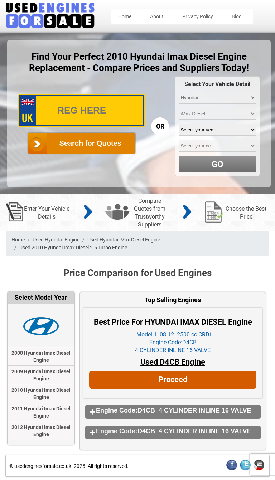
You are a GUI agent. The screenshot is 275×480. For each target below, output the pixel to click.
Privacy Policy (197, 16)
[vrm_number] (81, 110)
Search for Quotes (90, 143)
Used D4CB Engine (172, 362)
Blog (237, 16)
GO (217, 164)
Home (124, 16)
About (157, 16)
